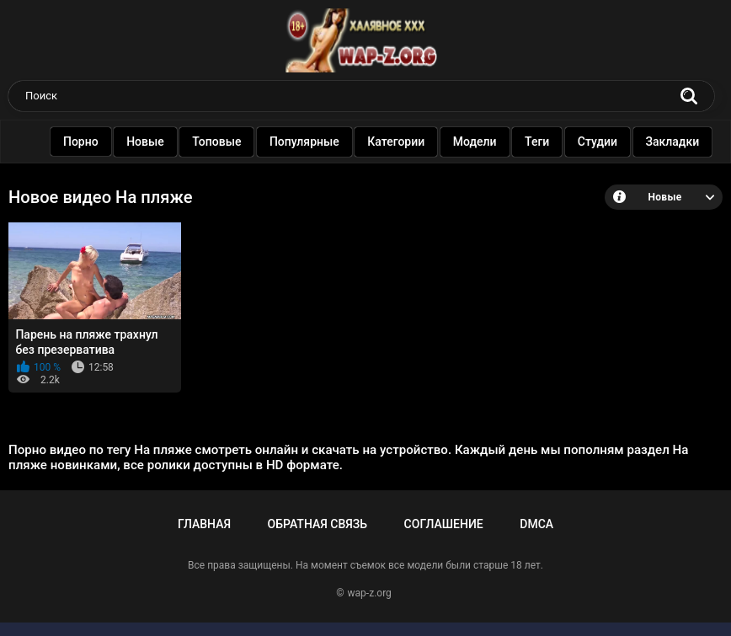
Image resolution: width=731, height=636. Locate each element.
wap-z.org (370, 593)
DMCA (536, 524)
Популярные (305, 141)
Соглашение (443, 524)
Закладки (674, 141)
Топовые (218, 141)
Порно (81, 141)
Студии (598, 141)
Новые (147, 141)
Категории (397, 141)
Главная (204, 524)
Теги (538, 141)
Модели (476, 141)
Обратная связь (317, 524)
